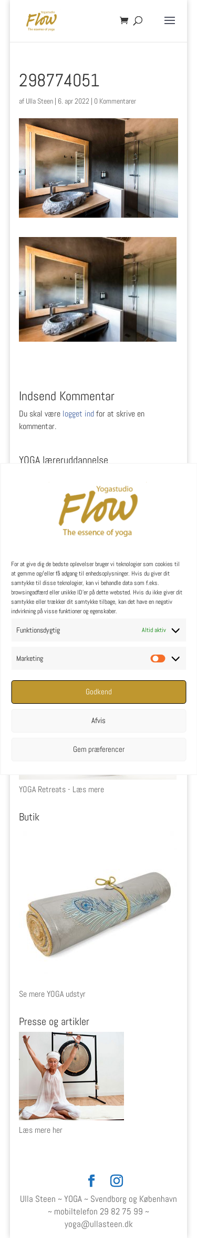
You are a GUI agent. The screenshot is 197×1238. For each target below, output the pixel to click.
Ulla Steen (39, 101)
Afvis (98, 720)
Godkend (99, 691)
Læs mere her (41, 1129)
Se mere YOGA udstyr (52, 993)
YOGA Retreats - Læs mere (61, 789)
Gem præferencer (99, 749)
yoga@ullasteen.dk (99, 1224)
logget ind (78, 413)
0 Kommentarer (115, 101)
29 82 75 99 (121, 1211)
